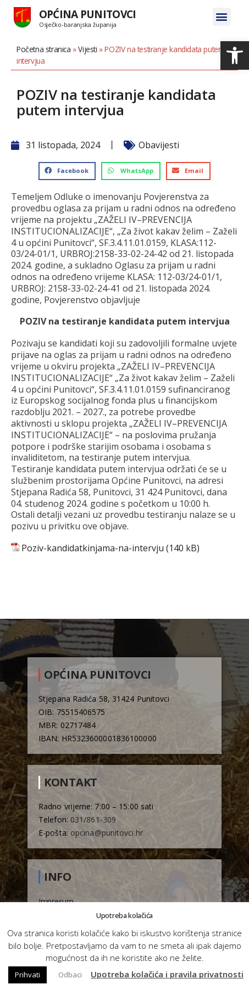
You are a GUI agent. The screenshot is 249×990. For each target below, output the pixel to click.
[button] (234, 55)
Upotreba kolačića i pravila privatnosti (167, 974)
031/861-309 (93, 819)
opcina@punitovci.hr (106, 832)
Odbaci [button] (70, 975)
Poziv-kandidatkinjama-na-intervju (92, 548)
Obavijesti (159, 145)
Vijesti (87, 49)
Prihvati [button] (27, 975)
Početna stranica (43, 49)
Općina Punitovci (87, 14)
